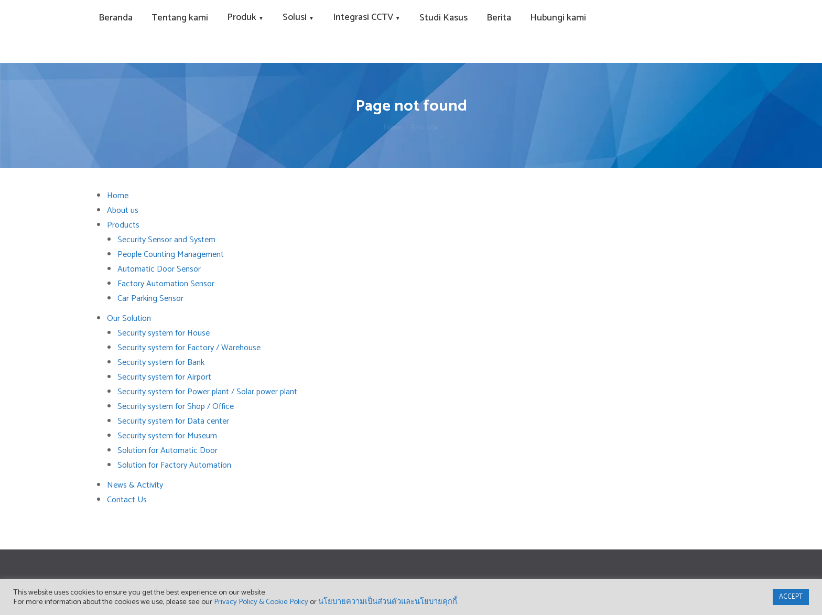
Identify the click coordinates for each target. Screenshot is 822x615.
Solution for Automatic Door (167, 451)
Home (117, 196)
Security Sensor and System (166, 240)
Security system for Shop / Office (175, 407)
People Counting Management (170, 254)
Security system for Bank (160, 362)
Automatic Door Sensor (159, 269)
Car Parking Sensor (150, 299)
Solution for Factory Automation (174, 465)
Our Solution (129, 318)
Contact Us (127, 500)
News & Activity (135, 485)
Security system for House (163, 333)
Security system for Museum (167, 436)
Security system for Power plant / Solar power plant (207, 392)
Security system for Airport (164, 377)
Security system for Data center (173, 421)
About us (122, 210)
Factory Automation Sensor (165, 284)
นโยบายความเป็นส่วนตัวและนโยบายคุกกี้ (387, 602)
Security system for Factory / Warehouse (189, 348)
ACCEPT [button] (791, 596)
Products (123, 225)
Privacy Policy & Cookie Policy (261, 602)
